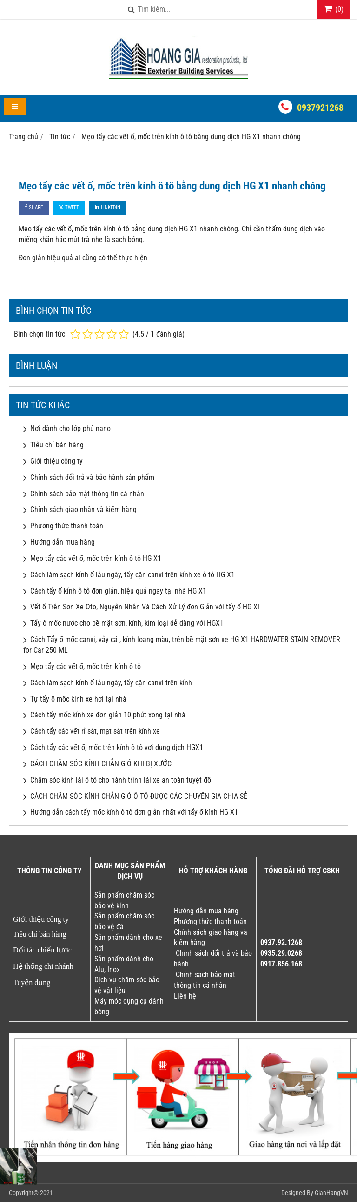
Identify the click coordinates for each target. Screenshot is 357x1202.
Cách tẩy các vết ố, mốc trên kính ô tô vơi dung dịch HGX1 (116, 747)
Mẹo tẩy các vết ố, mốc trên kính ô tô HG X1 (95, 558)
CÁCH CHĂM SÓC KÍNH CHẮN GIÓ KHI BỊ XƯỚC (101, 763)
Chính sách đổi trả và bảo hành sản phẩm (92, 477)
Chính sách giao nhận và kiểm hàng (83, 509)
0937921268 (320, 107)
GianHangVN (331, 1192)
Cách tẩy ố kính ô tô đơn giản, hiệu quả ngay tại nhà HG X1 (118, 591)
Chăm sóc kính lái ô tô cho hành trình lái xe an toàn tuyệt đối (121, 780)
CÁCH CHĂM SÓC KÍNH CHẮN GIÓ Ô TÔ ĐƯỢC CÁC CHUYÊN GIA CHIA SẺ (138, 796)
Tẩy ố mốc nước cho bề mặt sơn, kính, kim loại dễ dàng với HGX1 (127, 623)
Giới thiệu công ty (56, 461)
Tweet (69, 207)
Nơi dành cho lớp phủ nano (70, 428)
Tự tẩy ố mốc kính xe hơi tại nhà (78, 699)
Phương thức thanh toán (66, 525)
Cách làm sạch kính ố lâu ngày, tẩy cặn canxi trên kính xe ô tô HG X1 (132, 574)
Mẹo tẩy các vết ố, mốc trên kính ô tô (85, 666)
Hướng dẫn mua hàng (62, 542)
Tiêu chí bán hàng (57, 444)
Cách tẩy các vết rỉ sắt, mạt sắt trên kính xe (95, 731)
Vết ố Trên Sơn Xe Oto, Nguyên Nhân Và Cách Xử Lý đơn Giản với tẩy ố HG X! (144, 606)
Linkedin (107, 207)
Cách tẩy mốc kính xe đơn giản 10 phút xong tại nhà (107, 714)
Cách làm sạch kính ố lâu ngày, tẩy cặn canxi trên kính (111, 682)
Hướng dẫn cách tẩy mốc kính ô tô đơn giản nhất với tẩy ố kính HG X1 (134, 812)
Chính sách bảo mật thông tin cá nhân (87, 493)
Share (34, 207)
